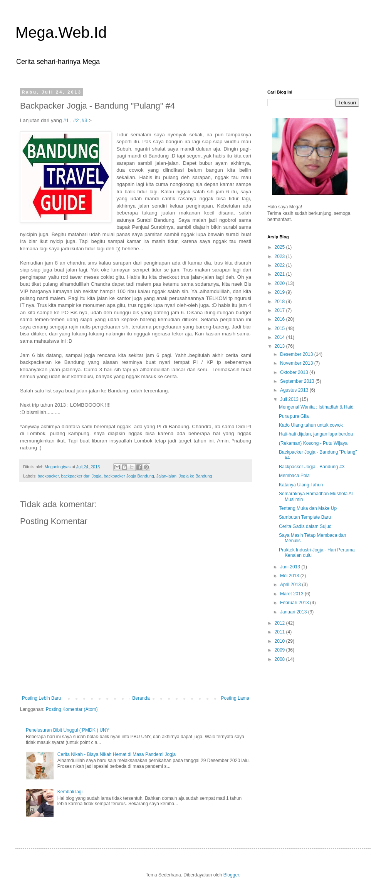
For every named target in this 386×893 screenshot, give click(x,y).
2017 (280, 310)
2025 (280, 247)
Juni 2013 (290, 567)
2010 (280, 641)
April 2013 (291, 584)
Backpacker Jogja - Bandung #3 (311, 466)
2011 (280, 632)
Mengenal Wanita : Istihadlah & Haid (316, 407)
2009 (280, 650)
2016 (280, 319)
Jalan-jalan (166, 476)
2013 (280, 346)
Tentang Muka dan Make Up (308, 508)
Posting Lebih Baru (41, 698)
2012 (280, 623)
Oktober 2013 (294, 372)
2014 (280, 337)
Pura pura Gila (294, 416)
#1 (66, 120)
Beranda (140, 698)
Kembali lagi (69, 791)
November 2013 (297, 363)
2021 (280, 274)
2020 (280, 283)
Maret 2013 (292, 593)
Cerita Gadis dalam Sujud (305, 526)
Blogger (231, 875)
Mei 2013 (290, 575)
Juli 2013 (290, 399)
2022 (280, 265)
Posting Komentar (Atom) (72, 709)
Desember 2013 (297, 354)
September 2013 (298, 381)
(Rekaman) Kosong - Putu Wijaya (313, 443)
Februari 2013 (295, 602)
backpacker (48, 476)
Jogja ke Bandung (195, 476)
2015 (280, 328)
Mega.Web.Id (61, 32)
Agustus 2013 (295, 390)
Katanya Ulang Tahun (301, 485)
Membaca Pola (294, 475)
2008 (280, 659)
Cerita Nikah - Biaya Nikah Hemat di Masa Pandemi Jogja (116, 754)
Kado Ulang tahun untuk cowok (311, 425)
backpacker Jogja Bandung (129, 476)
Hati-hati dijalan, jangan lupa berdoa (316, 434)
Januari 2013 (294, 612)
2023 (280, 256)
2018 (280, 301)
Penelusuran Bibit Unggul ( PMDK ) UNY (67, 730)
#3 (84, 120)
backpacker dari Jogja (81, 476)
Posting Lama (235, 698)
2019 (280, 292)
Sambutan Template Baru (305, 517)
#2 (76, 120)
